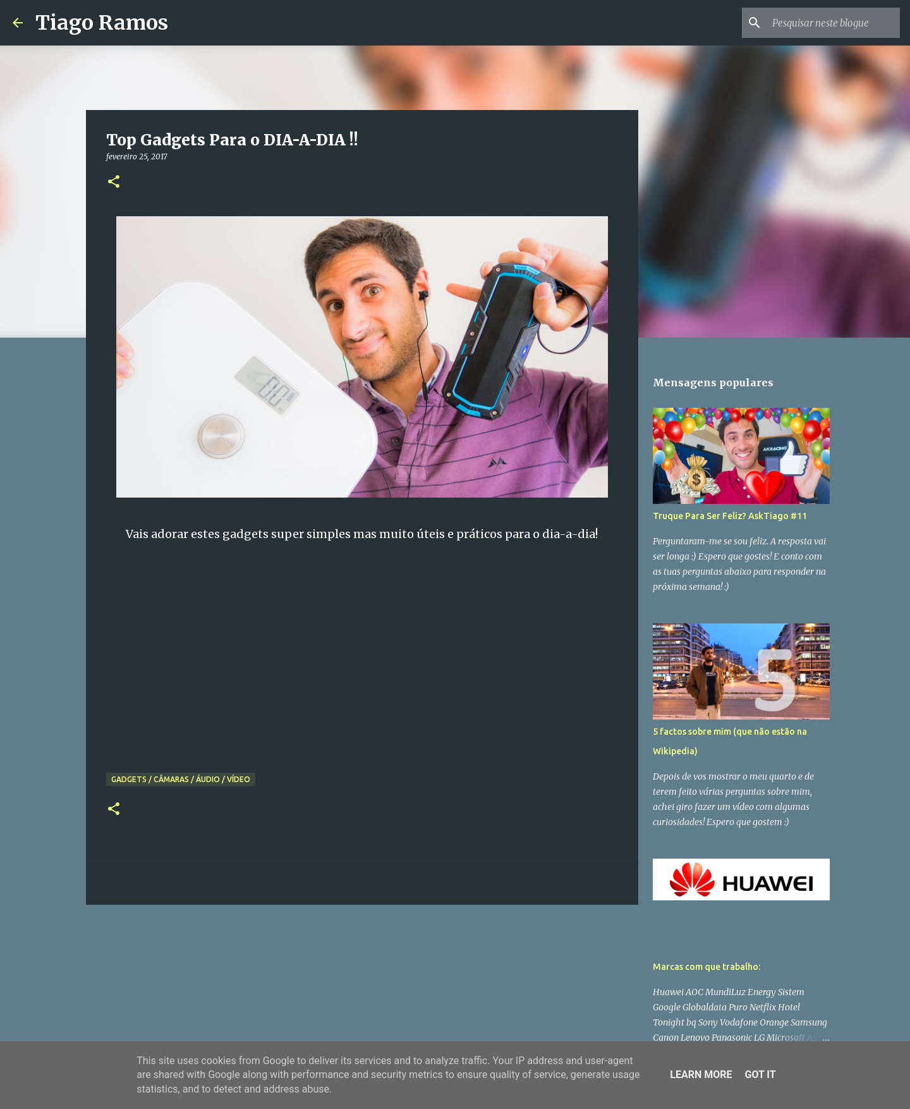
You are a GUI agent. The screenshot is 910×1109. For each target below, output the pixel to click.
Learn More (701, 1075)
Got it (759, 1075)
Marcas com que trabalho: (706, 967)
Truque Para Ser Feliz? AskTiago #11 (730, 516)
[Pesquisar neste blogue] (833, 23)
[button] (113, 182)
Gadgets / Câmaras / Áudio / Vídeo (180, 779)
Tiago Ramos (101, 22)
